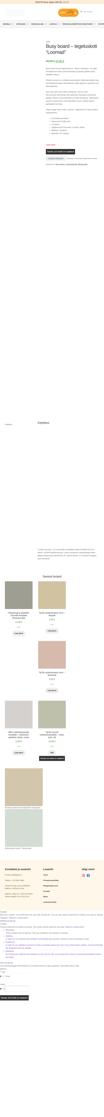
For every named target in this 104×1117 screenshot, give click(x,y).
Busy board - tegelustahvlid (66, 164)
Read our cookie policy (18, 1030)
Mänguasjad (37, 24)
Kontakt (46, 1004)
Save (2, 1075)
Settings (3, 1033)
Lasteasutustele (49, 1015)
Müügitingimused (50, 998)
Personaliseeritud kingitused (78, 24)
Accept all (11, 1033)
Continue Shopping (55, 158)
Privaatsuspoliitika (51, 993)
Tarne (45, 987)
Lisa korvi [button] (18, 746)
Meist (45, 1009)
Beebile (7, 24)
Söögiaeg (21, 24)
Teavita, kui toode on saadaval (60, 152)
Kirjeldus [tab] (8, 537)
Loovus (53, 24)
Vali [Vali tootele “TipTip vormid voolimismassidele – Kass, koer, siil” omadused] (52, 865)
